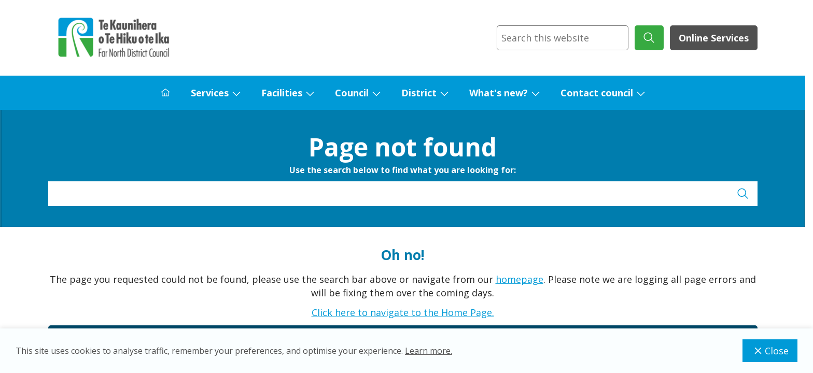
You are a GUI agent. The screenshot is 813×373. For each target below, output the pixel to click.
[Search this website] (562, 37)
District (419, 93)
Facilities (281, 93)
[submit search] (649, 37)
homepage (519, 279)
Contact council (596, 93)
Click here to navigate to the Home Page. (403, 312)
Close (770, 350)
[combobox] (562, 37)
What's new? (498, 93)
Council (352, 93)
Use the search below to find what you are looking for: (402, 170)
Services (210, 93)
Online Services (714, 38)
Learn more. (428, 350)
